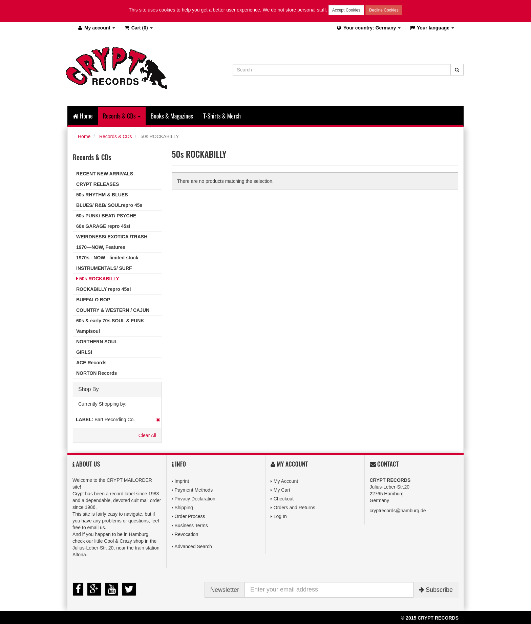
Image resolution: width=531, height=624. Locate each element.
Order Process (189, 516)
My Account (286, 481)
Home (83, 115)
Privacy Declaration (194, 498)
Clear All (147, 435)
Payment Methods (193, 490)
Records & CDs (115, 136)
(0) (138, 27)
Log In (280, 516)
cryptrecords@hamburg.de (398, 510)
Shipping (183, 507)
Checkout (284, 498)
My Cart (282, 490)
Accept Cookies (346, 10)
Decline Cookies (384, 10)
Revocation (186, 534)
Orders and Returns (294, 507)
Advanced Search (193, 546)
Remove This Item (158, 419)
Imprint (181, 481)
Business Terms (191, 525)
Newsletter (224, 589)
